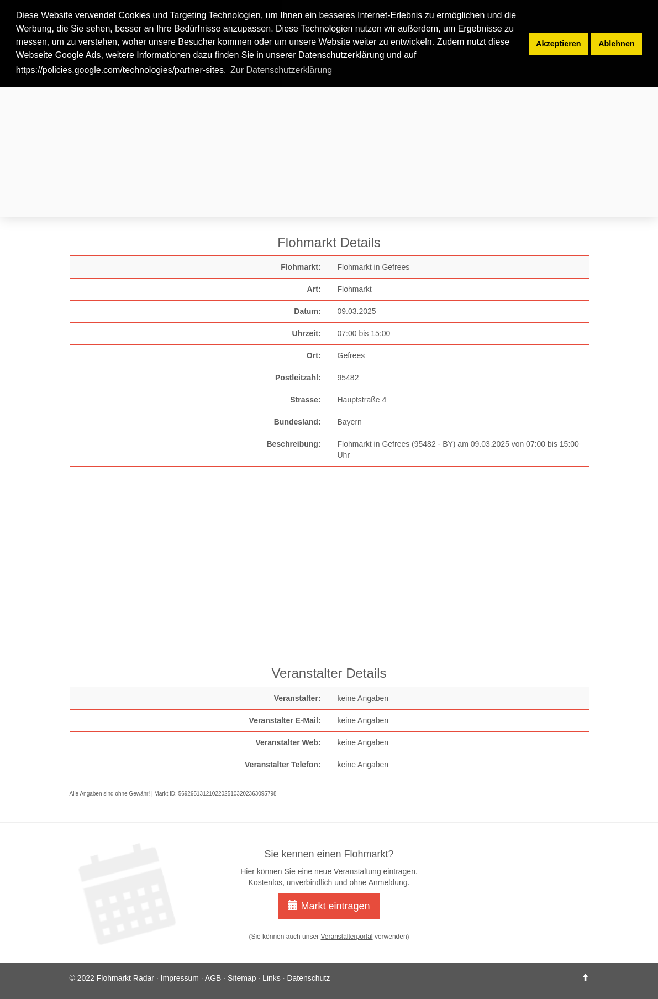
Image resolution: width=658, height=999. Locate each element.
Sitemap (242, 978)
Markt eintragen (329, 906)
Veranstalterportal (346, 936)
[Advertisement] (329, 137)
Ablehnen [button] (616, 43)
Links (271, 978)
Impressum (180, 978)
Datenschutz (308, 978)
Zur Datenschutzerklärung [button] (281, 70)
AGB (213, 978)
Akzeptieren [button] (558, 43)
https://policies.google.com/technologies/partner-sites (120, 70)
